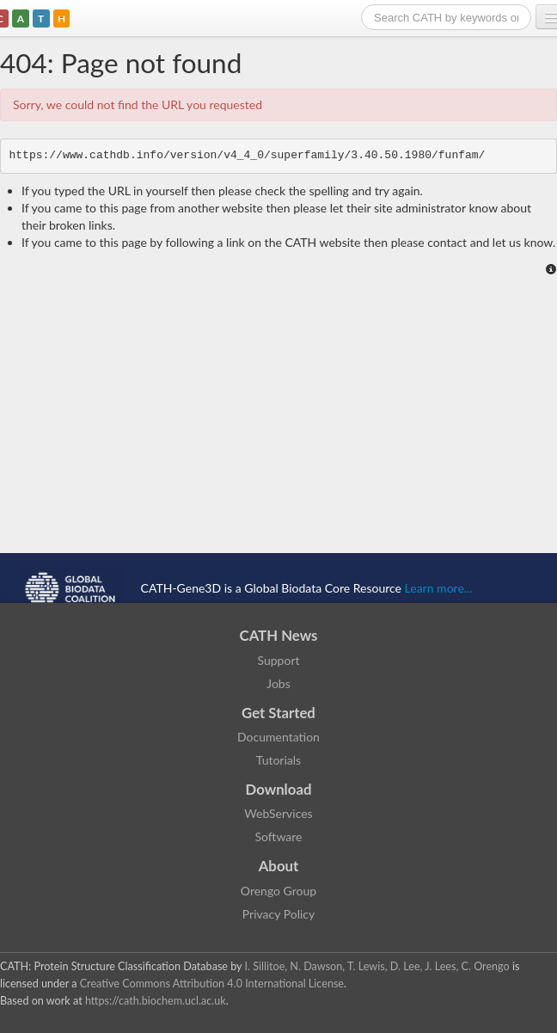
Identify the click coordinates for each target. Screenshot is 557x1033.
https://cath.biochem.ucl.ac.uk (155, 1000)
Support (278, 660)
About (279, 866)
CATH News (279, 635)
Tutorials (278, 760)
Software (279, 836)
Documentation (278, 736)
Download (279, 789)
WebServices (278, 813)
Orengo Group (278, 890)
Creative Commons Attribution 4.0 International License (212, 983)
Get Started (278, 713)
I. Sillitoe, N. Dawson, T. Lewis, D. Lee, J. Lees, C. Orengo (377, 966)
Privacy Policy (278, 914)
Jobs (278, 683)
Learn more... (439, 587)
